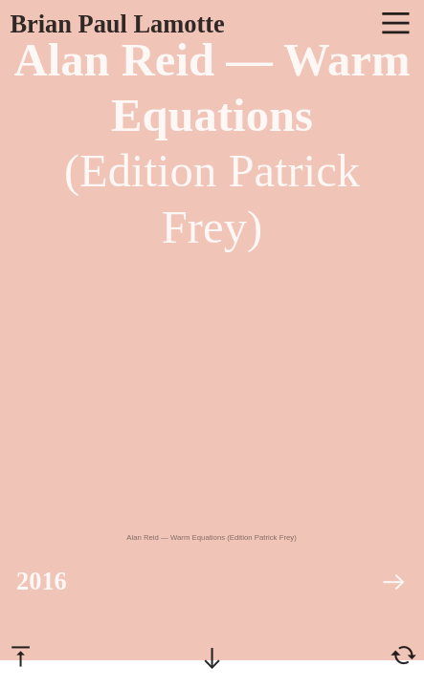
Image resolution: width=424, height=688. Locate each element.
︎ (403, 655)
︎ (395, 24)
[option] (211, 411)
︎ (20, 655)
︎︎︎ (394, 582)
